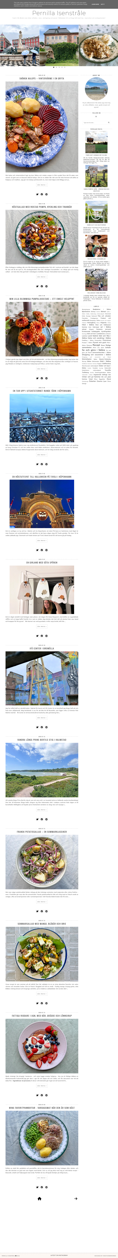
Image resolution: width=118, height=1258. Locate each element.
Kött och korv (91, 334)
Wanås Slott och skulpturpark (96, 225)
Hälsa (98, 322)
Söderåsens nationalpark (91, 370)
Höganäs (103, 322)
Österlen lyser (102, 381)
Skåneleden (95, 361)
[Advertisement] (42, 1223)
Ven (109, 375)
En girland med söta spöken (41, 562)
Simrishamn (87, 359)
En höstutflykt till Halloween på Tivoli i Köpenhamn (41, 476)
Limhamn (108, 333)
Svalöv (89, 368)
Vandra (92, 372)
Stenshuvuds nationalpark (90, 366)
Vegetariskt (97, 375)
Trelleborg (85, 372)
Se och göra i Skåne (93, 350)
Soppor (99, 363)
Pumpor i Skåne (87, 342)
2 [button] (56, 67)
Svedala (95, 368)
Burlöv (98, 311)
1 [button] (53, 67)
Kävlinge (84, 333)
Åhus (95, 379)
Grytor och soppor (106, 320)
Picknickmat (107, 340)
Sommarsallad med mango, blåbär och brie (42, 923)
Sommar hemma (92, 363)
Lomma (84, 336)
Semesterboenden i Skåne (101, 352)
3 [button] (59, 67)
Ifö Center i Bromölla (42, 648)
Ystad (91, 379)
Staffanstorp (106, 363)
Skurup (84, 361)
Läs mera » (41, 185)
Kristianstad (86, 331)
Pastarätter (98, 340)
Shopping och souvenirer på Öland (96, 357)
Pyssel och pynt (99, 342)
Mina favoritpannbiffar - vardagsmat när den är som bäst (42, 1107)
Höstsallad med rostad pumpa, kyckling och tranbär (42, 206)
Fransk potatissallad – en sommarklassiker (42, 831)
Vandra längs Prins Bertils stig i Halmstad (41, 739)
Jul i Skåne (106, 327)
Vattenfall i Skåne (87, 374)
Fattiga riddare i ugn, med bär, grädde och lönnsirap (42, 1015)
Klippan (91, 329)
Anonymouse (86, 309)
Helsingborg (91, 322)
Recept (96, 345)
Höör (89, 327)
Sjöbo (95, 359)
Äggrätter (102, 379)
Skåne (89, 361)
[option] (19, 45)
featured (94, 316)
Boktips (93, 311)
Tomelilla (108, 370)
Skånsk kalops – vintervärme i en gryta (42, 78)
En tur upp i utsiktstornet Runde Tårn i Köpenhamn (42, 390)
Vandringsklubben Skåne (103, 372)
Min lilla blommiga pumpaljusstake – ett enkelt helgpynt (41, 298)
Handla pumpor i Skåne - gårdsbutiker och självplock (96, 190)
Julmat (84, 329)
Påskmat (89, 345)
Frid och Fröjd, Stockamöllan (96, 259)
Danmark (108, 314)
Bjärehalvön (86, 311)
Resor (103, 345)
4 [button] (62, 67)
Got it (103, 4)
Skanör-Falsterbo (105, 359)
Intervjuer (96, 327)
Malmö (95, 336)
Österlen (92, 381)
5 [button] (64, 67)
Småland (84, 363)
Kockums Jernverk (104, 329)
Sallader (108, 347)
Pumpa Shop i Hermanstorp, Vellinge (96, 155)
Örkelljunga (85, 381)
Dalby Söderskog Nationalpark (95, 314)
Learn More (95, 4)
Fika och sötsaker (104, 316)
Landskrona (101, 334)
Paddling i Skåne (88, 340)
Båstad (103, 311)
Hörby (109, 322)
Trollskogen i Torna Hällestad (96, 293)
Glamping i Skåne (95, 320)
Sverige (101, 368)
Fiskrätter (85, 318)
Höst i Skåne (88, 325)
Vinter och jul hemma (91, 377)
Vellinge (104, 375)
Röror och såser (98, 347)
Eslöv (83, 316)
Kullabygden (96, 331)
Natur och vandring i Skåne (99, 338)
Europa (88, 316)
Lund (90, 336)
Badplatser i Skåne (102, 309)
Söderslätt (108, 368)
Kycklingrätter (106, 331)
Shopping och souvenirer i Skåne (96, 355)
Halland (84, 322)
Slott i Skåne (105, 361)
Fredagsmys (94, 318)
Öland (109, 379)
